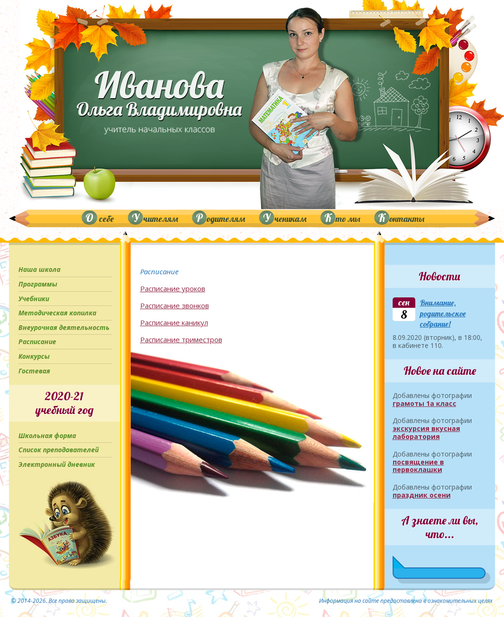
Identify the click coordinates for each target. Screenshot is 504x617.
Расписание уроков (172, 288)
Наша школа (39, 269)
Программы (37, 283)
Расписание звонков (174, 305)
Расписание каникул (174, 322)
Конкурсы (34, 356)
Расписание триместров (181, 339)
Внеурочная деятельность (63, 327)
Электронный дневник (56, 464)
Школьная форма (47, 435)
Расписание (37, 341)
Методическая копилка (57, 312)
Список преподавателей (58, 449)
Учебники (33, 298)
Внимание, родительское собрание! (443, 313)
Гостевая (34, 370)
